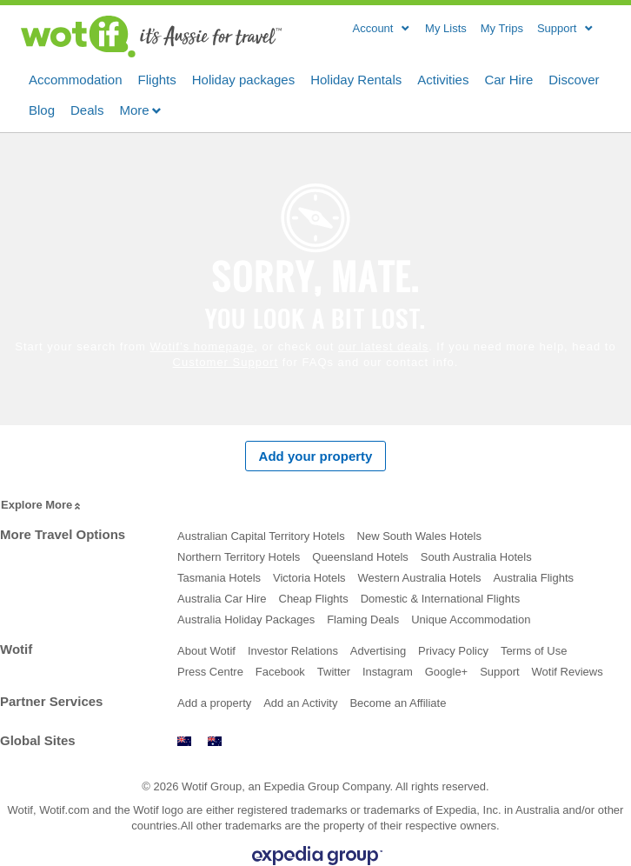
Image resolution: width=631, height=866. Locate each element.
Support (500, 671)
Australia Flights (534, 577)
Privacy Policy (453, 650)
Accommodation (76, 78)
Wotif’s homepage (201, 346)
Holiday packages (243, 78)
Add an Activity (300, 702)
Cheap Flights (314, 598)
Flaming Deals (363, 619)
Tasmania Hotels (219, 577)
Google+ (446, 671)
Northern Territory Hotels (238, 556)
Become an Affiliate (397, 702)
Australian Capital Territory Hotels (261, 536)
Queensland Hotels (360, 556)
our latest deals (383, 346)
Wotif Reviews (567, 671)
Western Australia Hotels (420, 577)
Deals (86, 108)
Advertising (378, 650)
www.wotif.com (215, 741)
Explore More (42, 505)
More (140, 110)
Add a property (214, 702)
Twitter (333, 671)
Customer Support (226, 362)
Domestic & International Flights (441, 598)
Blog (42, 108)
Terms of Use (534, 650)
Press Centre (210, 671)
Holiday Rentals (356, 78)
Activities (442, 78)
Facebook (280, 671)
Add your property (316, 456)
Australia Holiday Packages (246, 619)
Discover (573, 78)
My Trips (502, 28)
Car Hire (508, 78)
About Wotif (206, 650)
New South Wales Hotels (419, 536)
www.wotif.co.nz (184, 741)
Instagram (387, 671)
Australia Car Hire (222, 598)
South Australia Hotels (476, 556)
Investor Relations (293, 650)
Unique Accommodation (470, 619)
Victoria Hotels (309, 577)
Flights (157, 78)
